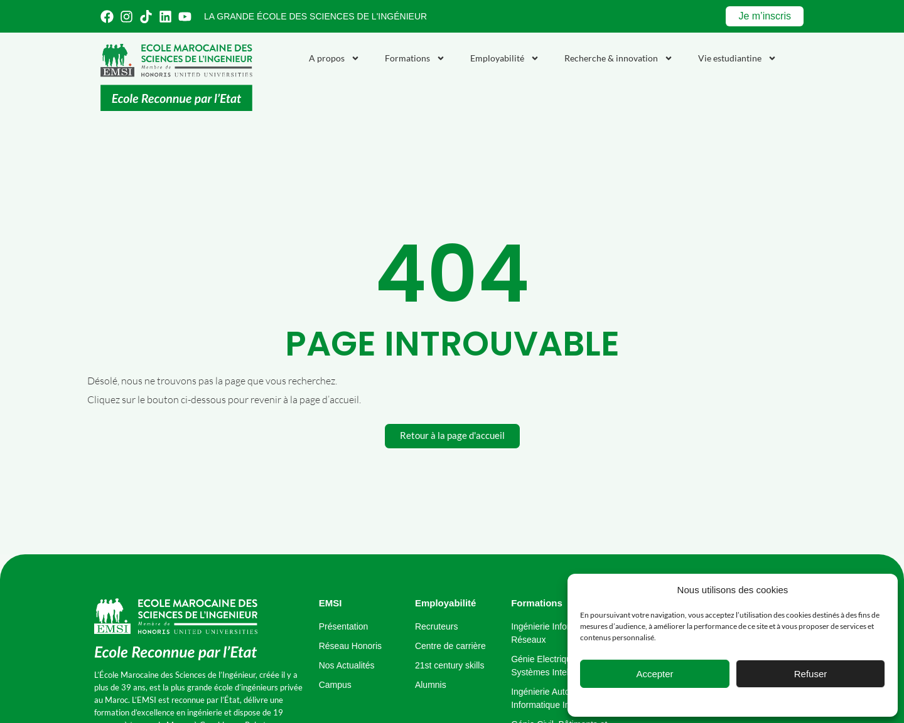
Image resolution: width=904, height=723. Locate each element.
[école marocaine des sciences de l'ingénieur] (175, 630)
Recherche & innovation (618, 58)
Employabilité (504, 58)
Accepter (654, 673)
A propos (334, 58)
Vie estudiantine (737, 58)
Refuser (810, 673)
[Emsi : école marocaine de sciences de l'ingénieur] (176, 77)
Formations (415, 58)
